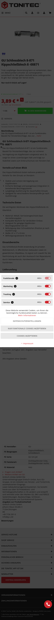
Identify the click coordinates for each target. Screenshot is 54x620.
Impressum (27, 343)
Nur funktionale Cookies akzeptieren (27, 328)
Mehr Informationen (27, 315)
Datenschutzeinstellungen (27, 321)
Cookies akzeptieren (27, 335)
